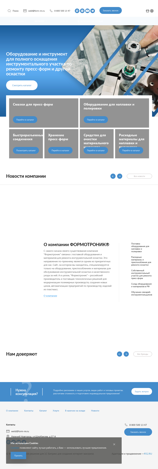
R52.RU (148, 453)
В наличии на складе (75, 410)
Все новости (139, 176)
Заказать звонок (110, 10)
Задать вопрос (142, 391)
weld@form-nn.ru (34, 11)
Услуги (56, 410)
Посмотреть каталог (26, 150)
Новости (95, 410)
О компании (12, 410)
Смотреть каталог (21, 85)
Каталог (43, 410)
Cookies (15, 447)
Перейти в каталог (25, 119)
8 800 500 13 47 (59, 11)
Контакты (28, 410)
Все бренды (142, 354)
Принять (18, 455)
